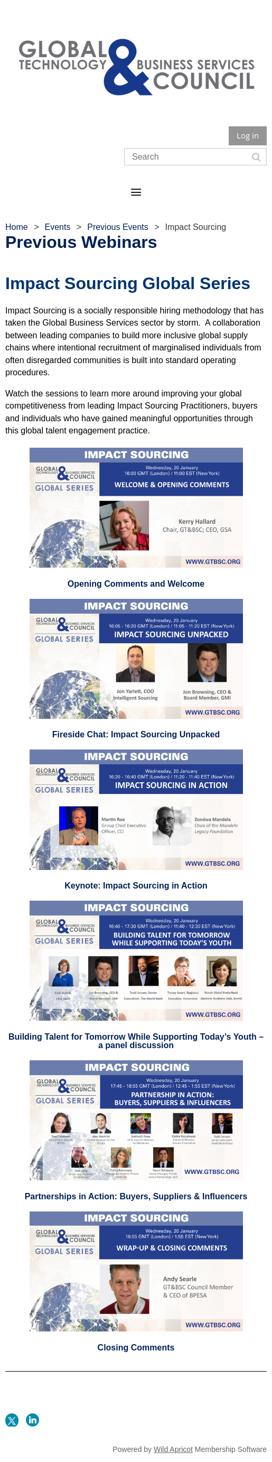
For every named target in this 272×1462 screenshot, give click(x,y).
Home (16, 227)
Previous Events (117, 227)
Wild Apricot (173, 1449)
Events (57, 227)
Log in (248, 135)
